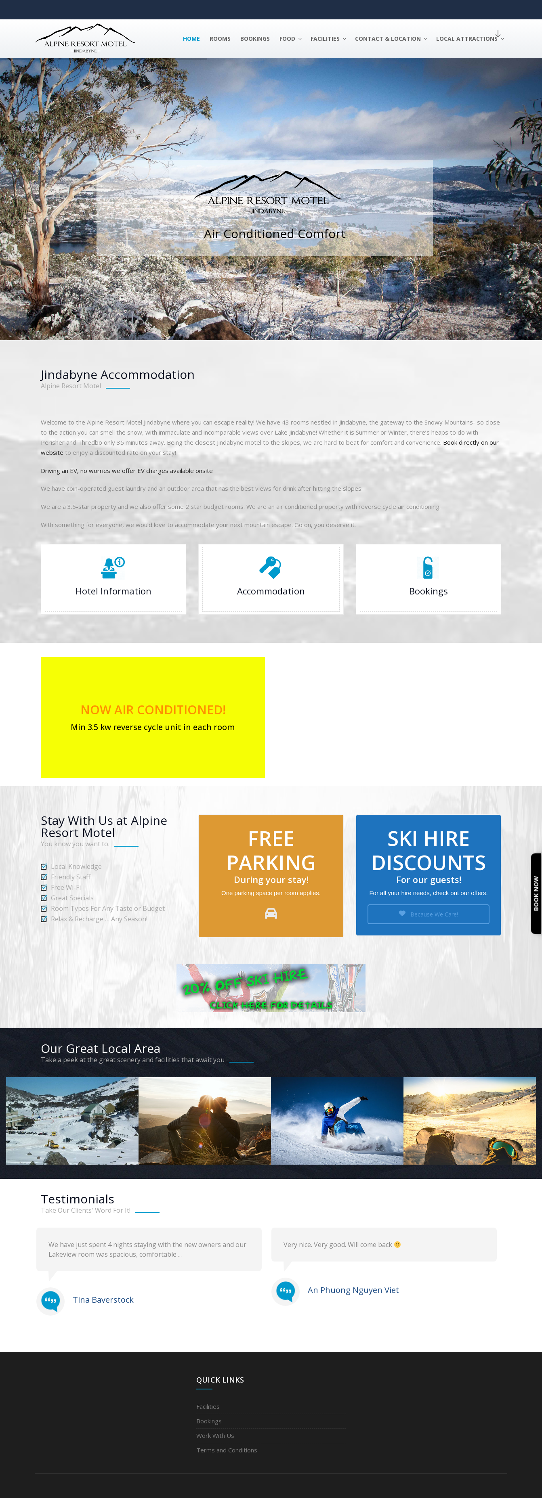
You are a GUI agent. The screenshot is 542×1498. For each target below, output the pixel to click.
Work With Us (215, 1435)
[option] (153, 1273)
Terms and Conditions (226, 1450)
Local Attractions (470, 38)
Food (291, 38)
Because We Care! (428, 914)
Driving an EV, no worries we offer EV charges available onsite (127, 471)
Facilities (329, 38)
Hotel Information (113, 579)
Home (191, 38)
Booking (428, 579)
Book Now (536, 893)
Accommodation (271, 579)
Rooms (220, 38)
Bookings (255, 38)
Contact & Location (392, 38)
